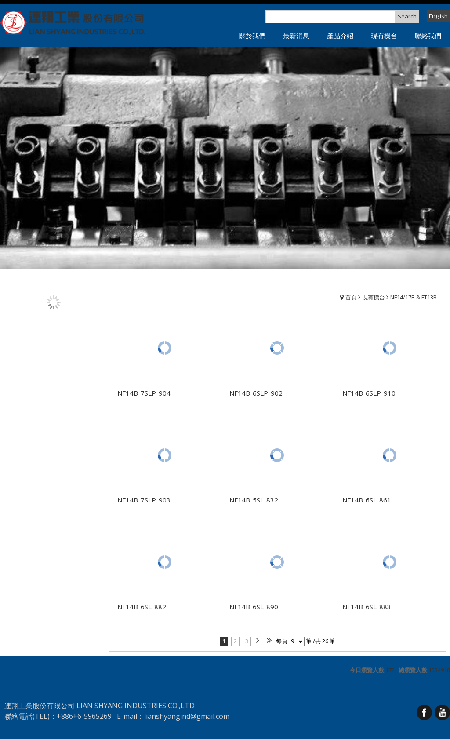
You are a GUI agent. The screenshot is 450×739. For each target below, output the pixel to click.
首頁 (351, 297)
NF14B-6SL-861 (366, 500)
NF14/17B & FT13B (413, 297)
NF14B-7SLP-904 (144, 393)
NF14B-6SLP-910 (369, 393)
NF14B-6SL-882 (141, 607)
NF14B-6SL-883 (366, 607)
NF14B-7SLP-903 (144, 500)
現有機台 (373, 297)
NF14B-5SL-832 (253, 500)
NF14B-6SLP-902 (256, 393)
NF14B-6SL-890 (253, 607)
